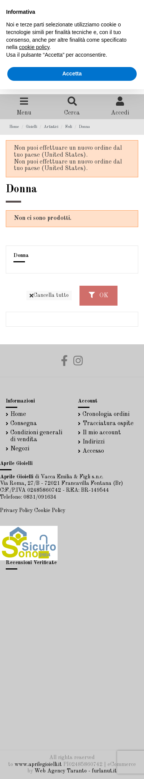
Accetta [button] (72, 73)
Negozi (19, 449)
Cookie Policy (49, 510)
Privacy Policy (16, 510)
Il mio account (102, 433)
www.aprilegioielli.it (38, 764)
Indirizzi (93, 442)
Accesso (93, 451)
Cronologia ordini (106, 414)
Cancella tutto (49, 295)
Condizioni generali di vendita (36, 436)
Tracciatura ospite (108, 424)
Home (18, 414)
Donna (21, 255)
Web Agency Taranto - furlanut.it (76, 771)
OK (98, 295)
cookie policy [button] (34, 47)
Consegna (23, 424)
